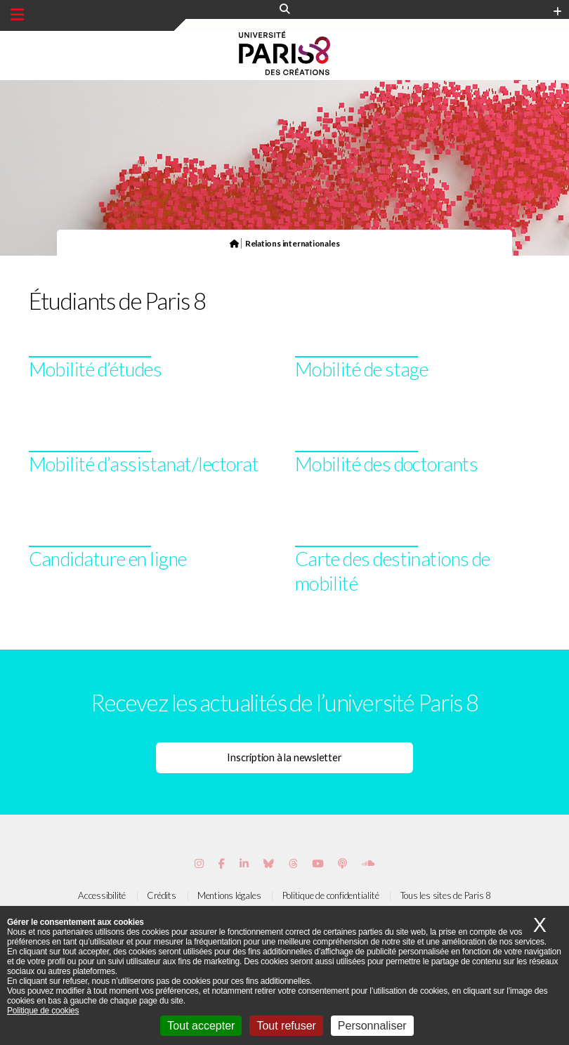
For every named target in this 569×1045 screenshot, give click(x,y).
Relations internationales (292, 243)
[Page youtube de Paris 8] (317, 863)
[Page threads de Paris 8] (293, 863)
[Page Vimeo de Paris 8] (244, 863)
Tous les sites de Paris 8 (446, 895)
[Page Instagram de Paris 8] (199, 863)
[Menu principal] (17, 14)
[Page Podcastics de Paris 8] (342, 863)
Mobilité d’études (95, 369)
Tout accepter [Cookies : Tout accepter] (201, 1026)
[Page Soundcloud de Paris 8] (368, 863)
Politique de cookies (43, 1011)
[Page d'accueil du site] (234, 243)
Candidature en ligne (108, 558)
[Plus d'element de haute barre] (557, 12)
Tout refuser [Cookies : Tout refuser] (285, 1026)
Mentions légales (229, 895)
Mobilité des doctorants (386, 463)
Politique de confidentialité (330, 895)
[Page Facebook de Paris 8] (221, 863)
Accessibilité (102, 895)
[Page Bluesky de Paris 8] (268, 863)
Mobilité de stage (362, 369)
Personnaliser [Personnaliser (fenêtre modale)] (372, 1026)
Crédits (161, 895)
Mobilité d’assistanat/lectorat (144, 463)
